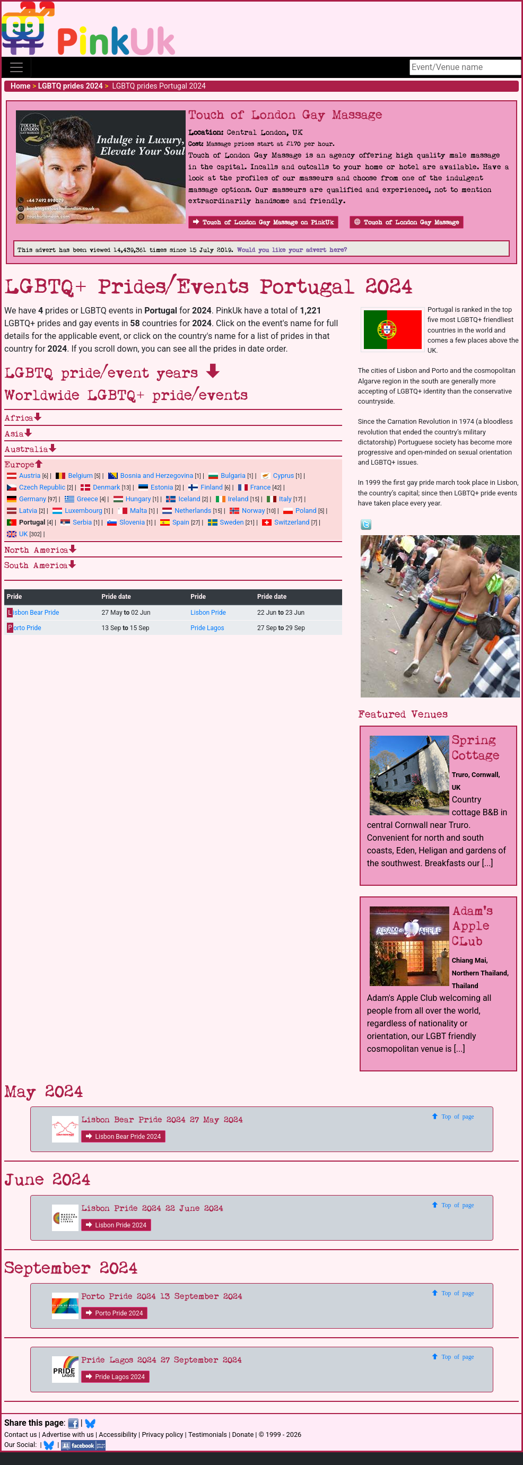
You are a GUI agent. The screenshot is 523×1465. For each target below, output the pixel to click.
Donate (243, 1434)
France (254, 487)
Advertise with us (68, 1434)
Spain (174, 522)
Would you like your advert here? (292, 250)
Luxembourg (77, 511)
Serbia (76, 522)
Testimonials (207, 1434)
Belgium (74, 475)
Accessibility (118, 1434)
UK (17, 534)
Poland (300, 511)
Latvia (22, 511)
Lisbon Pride (207, 612)
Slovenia (126, 522)
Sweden (226, 522)
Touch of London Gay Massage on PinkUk (263, 222)
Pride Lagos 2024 (115, 1377)
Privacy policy (162, 1434)
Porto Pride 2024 (114, 1313)
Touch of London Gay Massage (406, 222)
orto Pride (24, 628)
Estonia (155, 487)
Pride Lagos (207, 628)
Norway (247, 511)
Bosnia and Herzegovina (151, 475)
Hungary (132, 499)
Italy (279, 499)
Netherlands (186, 511)
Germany (26, 499)
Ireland (232, 499)
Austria (24, 475)
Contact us (20, 1434)
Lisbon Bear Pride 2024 (123, 1136)
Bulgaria (227, 475)
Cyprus (277, 475)
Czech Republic (36, 487)
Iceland (183, 499)
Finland (205, 487)
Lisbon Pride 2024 (116, 1225)
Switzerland (285, 522)
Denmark (100, 487)
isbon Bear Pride (33, 613)
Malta (132, 511)
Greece (81, 499)
